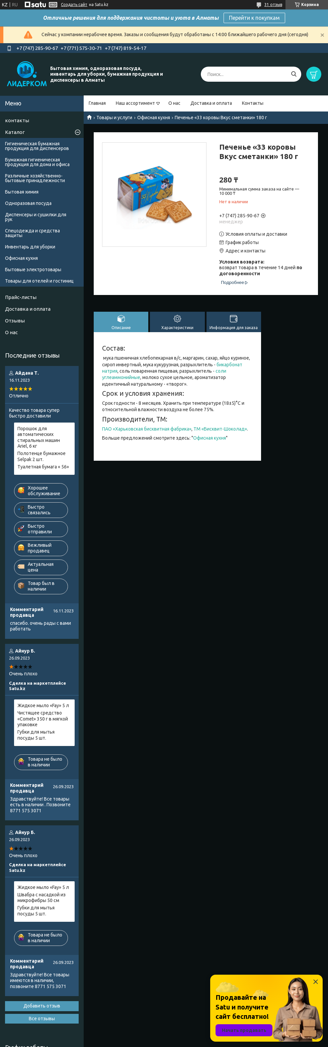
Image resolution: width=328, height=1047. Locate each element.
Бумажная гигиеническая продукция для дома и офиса (37, 162)
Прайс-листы (20, 297)
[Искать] (293, 74)
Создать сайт (74, 4)
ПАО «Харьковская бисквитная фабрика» (146, 429)
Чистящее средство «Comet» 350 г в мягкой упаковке (42, 718)
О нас (174, 103)
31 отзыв (273, 4)
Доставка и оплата (211, 103)
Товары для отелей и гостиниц (39, 281)
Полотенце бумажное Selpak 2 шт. (41, 456)
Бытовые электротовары (33, 269)
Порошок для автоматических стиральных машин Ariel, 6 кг (38, 437)
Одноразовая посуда (28, 203)
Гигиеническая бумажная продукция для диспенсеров (37, 146)
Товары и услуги (114, 117)
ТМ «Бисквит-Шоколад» (220, 429)
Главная (97, 103)
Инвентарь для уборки (30, 246)
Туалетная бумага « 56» (43, 466)
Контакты (252, 103)
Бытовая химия (21, 192)
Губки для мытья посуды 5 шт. (36, 735)
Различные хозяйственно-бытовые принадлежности (35, 178)
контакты (17, 120)
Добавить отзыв (41, 1005)
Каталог (15, 132)
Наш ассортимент (135, 103)
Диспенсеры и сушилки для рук (35, 217)
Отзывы (15, 320)
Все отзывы (42, 1018)
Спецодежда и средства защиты (32, 233)
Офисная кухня (153, 117)
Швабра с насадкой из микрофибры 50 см (41, 897)
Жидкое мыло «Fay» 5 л (43, 705)
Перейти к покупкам (254, 18)
